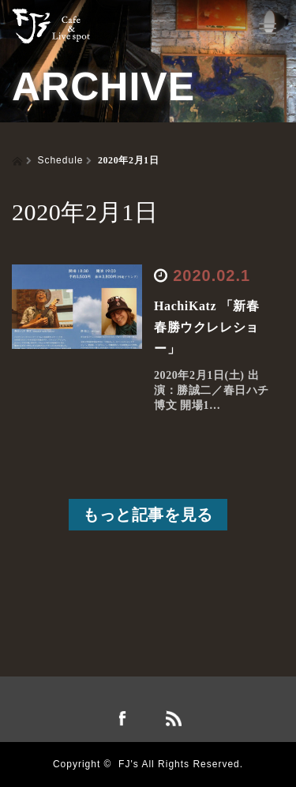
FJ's (128, 764)
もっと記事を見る (148, 514)
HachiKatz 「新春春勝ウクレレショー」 (207, 327)
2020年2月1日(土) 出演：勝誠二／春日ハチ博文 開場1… (211, 390)
